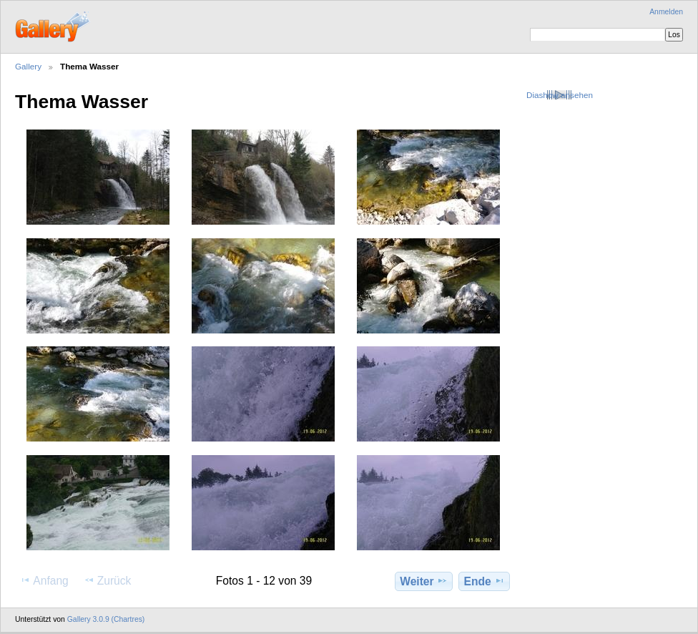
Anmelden (666, 12)
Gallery (28, 66)
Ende (484, 581)
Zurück (108, 580)
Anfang (44, 580)
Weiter (424, 581)
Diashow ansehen (559, 94)
